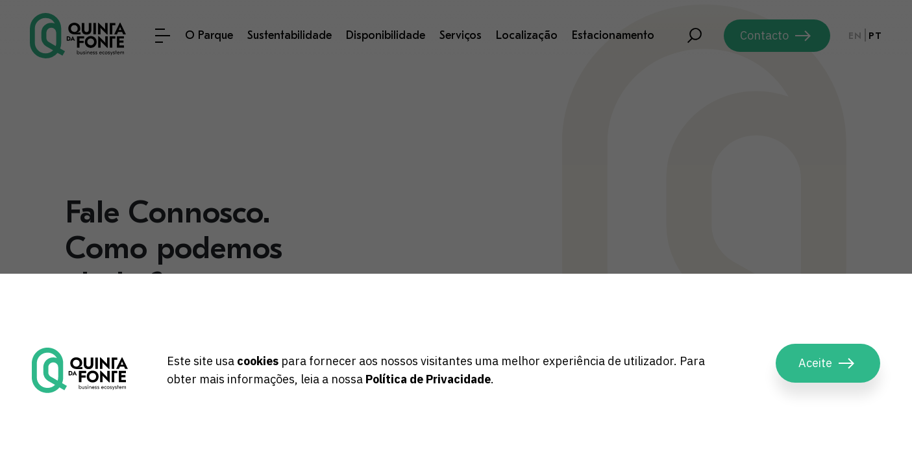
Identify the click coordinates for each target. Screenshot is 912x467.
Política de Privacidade (428, 379)
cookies (257, 360)
